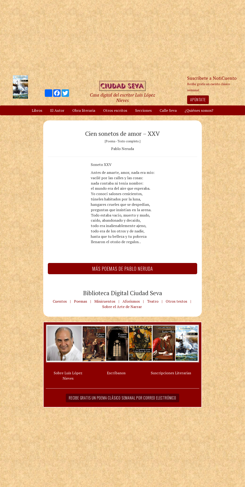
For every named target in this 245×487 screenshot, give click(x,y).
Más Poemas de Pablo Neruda (122, 268)
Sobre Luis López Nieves (68, 375)
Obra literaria (83, 110)
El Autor (57, 110)
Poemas (80, 301)
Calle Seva (168, 110)
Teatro (152, 301)
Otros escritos (115, 110)
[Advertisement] (123, 37)
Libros (37, 110)
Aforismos (131, 301)
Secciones (143, 110)
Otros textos (176, 301)
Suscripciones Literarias (171, 372)
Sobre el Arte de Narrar (122, 306)
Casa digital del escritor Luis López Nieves (122, 97)
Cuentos (60, 301)
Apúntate (198, 99)
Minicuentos (104, 301)
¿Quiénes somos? (199, 110)
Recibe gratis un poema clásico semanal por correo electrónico (122, 398)
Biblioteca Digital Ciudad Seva (122, 293)
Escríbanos (116, 372)
